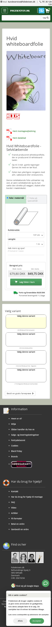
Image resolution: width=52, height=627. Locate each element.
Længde (11, 239)
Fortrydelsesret (18, 440)
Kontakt (14, 491)
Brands (14, 456)
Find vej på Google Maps (25, 585)
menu (4, 11)
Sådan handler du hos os (22, 429)
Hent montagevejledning (24, 131)
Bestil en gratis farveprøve (20, 393)
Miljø (13, 424)
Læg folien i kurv (25, 282)
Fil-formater (16, 518)
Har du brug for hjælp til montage (27, 497)
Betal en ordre (17, 524)
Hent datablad (19, 138)
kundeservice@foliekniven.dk (21, 1)
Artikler (14, 513)
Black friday (16, 451)
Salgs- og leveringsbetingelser (25, 435)
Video (13, 507)
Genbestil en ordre (20, 529)
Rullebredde (13, 230)
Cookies (14, 445)
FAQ (13, 502)
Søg (46, 17)
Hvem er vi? (16, 418)
